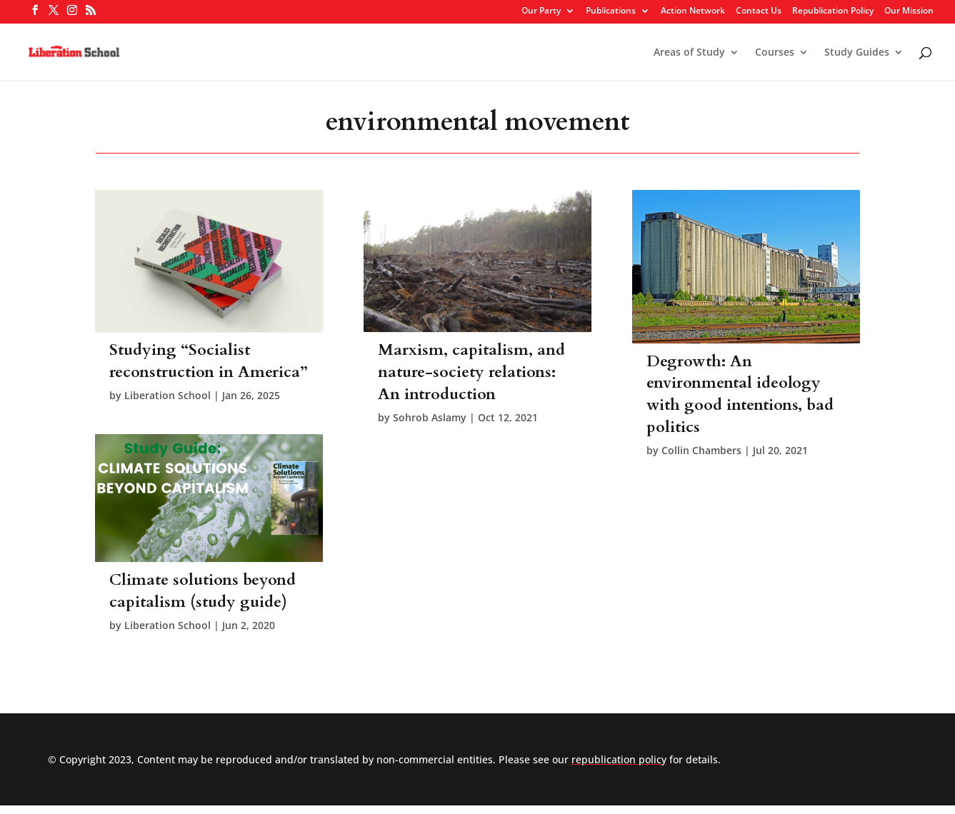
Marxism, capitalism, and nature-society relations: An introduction (471, 372)
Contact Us (758, 11)
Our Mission (909, 11)
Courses (774, 53)
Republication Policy (833, 11)
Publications (611, 11)
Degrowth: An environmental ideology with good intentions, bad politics (740, 394)
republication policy (618, 759)
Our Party (541, 11)
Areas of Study (689, 53)
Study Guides (856, 53)
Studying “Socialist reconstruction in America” (208, 361)
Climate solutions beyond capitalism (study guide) (202, 591)
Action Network (693, 11)
